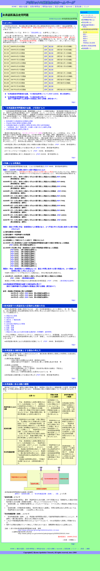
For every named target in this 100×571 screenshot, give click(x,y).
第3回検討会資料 (67, 284)
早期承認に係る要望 (89, 43)
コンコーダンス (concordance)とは (88, 16)
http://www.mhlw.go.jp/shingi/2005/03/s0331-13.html (38, 541)
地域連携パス (86, 48)
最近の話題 (23, 6)
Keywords (58, 19)
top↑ (74, 105)
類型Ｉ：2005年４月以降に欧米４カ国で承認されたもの (24, 173)
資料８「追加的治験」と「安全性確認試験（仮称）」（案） (37, 504)
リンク (86, 6)
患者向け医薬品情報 (89, 46)
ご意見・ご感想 (85, 559)
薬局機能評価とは (88, 20)
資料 (45, 47)
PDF (50, 97)
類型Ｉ (85, 34)
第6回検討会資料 (28, 281)
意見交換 (78, 6)
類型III (85, 40)
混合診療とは (86, 22)
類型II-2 (85, 38)
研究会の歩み (47, 6)
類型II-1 (85, 36)
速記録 (51, 47)
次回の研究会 (35, 6)
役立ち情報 (59, 6)
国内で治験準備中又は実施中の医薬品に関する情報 (27, 102)
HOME (14, 6)
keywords (69, 6)
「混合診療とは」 (36, 32)
